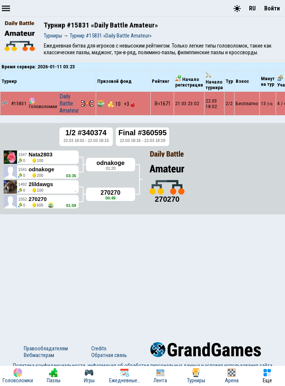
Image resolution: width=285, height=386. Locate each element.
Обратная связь (109, 355)
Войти (272, 8)
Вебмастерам (39, 355)
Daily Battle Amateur (69, 103)
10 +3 (121, 104)
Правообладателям (46, 348)
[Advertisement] (142, 272)
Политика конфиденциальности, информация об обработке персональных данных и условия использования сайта (142, 365)
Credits (99, 348)
